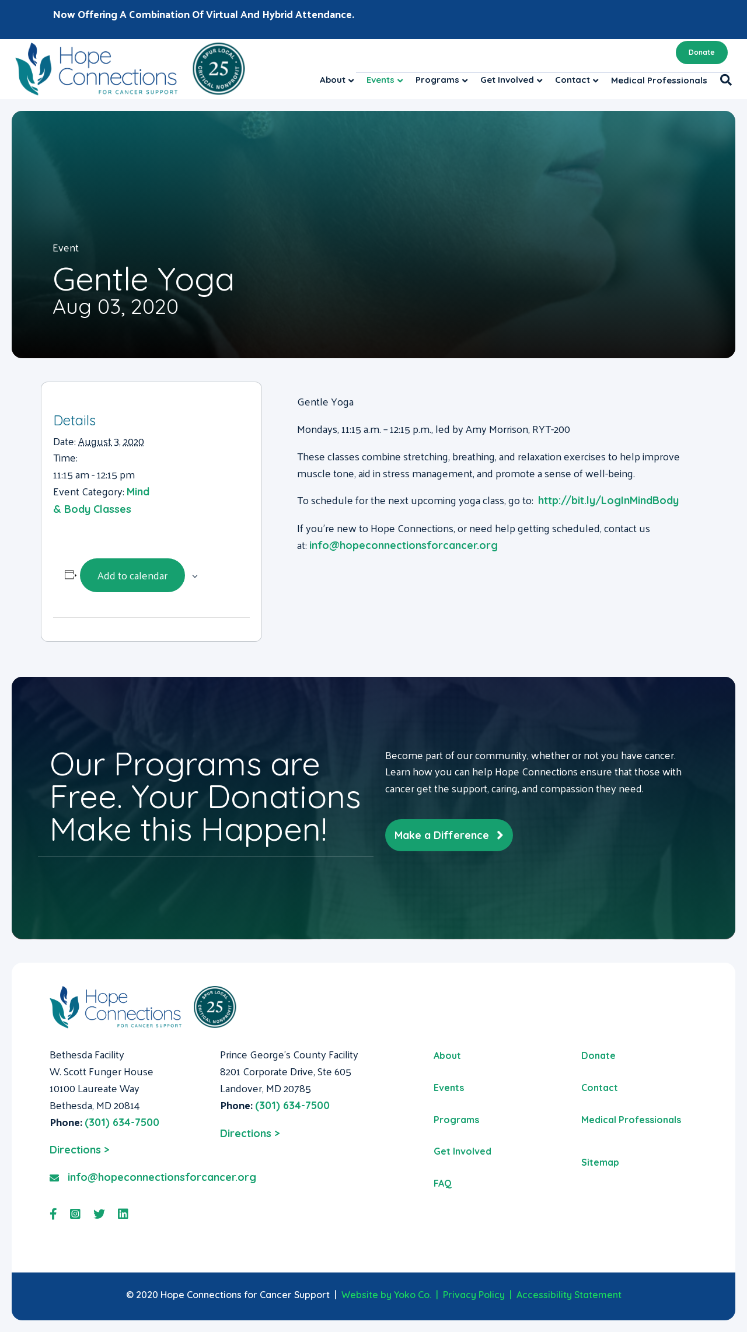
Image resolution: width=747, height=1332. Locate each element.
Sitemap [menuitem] (600, 1162)
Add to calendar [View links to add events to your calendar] (132, 575)
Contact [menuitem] (599, 1087)
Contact (572, 79)
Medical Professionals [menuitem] (631, 1119)
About (332, 79)
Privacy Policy (474, 1294)
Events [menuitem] (449, 1087)
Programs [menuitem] (456, 1119)
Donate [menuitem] (598, 1055)
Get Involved (507, 79)
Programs (437, 79)
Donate (702, 52)
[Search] (723, 80)
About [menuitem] (447, 1055)
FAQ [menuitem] (443, 1183)
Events (380, 79)
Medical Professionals (659, 80)
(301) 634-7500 (122, 1122)
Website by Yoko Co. (386, 1294)
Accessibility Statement (569, 1294)
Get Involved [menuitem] (462, 1151)
